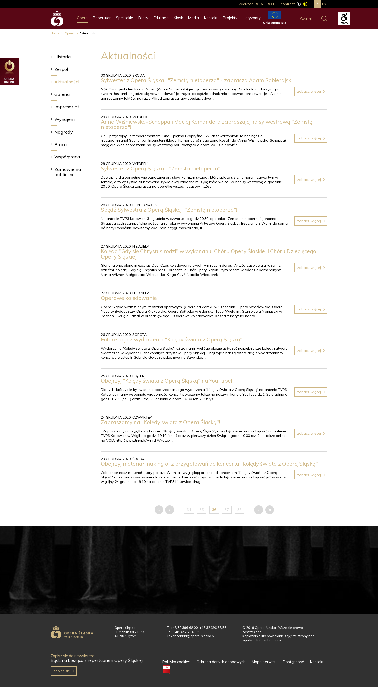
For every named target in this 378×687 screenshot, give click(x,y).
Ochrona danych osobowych (221, 661)
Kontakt (211, 17)
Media (193, 17)
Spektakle (124, 17)
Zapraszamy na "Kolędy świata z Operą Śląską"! (160, 422)
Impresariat (66, 107)
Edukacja (161, 17)
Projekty (230, 17)
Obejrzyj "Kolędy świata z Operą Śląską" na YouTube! (166, 380)
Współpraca (67, 157)
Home (55, 33)
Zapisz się (61, 671)
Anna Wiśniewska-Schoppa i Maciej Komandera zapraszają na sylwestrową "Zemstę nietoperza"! (206, 124)
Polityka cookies (176, 661)
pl (318, 4)
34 (189, 509)
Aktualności (66, 82)
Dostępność (293, 661)
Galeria (62, 94)
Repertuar (102, 17)
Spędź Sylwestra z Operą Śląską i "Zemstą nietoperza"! (169, 209)
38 (239, 509)
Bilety (143, 17)
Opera (82, 17)
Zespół (61, 69)
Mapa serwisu (264, 661)
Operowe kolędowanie (129, 298)
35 (202, 509)
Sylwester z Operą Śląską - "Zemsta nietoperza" (160, 168)
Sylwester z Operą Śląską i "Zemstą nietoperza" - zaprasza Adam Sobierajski (196, 80)
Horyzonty (251, 17)
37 (227, 509)
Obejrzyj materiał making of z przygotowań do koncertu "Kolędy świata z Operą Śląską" (209, 463)
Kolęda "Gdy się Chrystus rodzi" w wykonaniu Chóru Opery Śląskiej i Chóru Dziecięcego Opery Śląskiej (208, 254)
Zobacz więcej (309, 91)
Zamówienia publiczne (67, 171)
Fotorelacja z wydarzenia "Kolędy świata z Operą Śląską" (171, 339)
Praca (60, 144)
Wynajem (64, 119)
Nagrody (63, 132)
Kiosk (178, 17)
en (324, 4)
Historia (62, 57)
